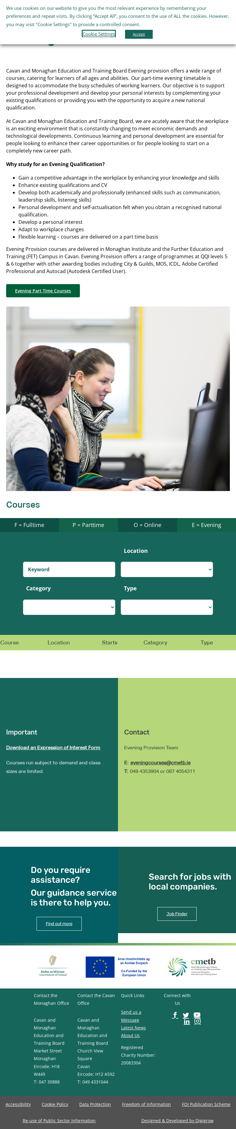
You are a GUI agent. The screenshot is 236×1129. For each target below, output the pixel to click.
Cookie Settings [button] (99, 34)
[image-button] (43, 290)
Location (136, 550)
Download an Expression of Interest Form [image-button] (53, 748)
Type (130, 588)
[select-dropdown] (167, 569)
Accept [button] (139, 34)
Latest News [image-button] (133, 1028)
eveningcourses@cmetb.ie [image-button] (160, 763)
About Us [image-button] (130, 1035)
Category (38, 588)
